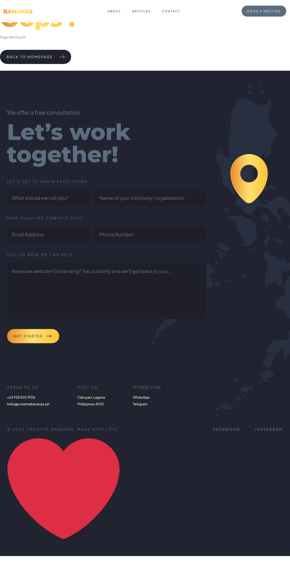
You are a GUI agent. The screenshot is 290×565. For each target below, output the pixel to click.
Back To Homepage (32, 57)
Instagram (269, 438)
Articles (141, 11)
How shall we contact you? (45, 221)
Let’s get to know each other (47, 182)
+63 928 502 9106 (21, 406)
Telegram (140, 413)
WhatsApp (141, 406)
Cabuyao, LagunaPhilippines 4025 (91, 409)
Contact (171, 11)
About (114, 11)
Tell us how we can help (40, 260)
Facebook (226, 438)
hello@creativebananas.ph (28, 413)
